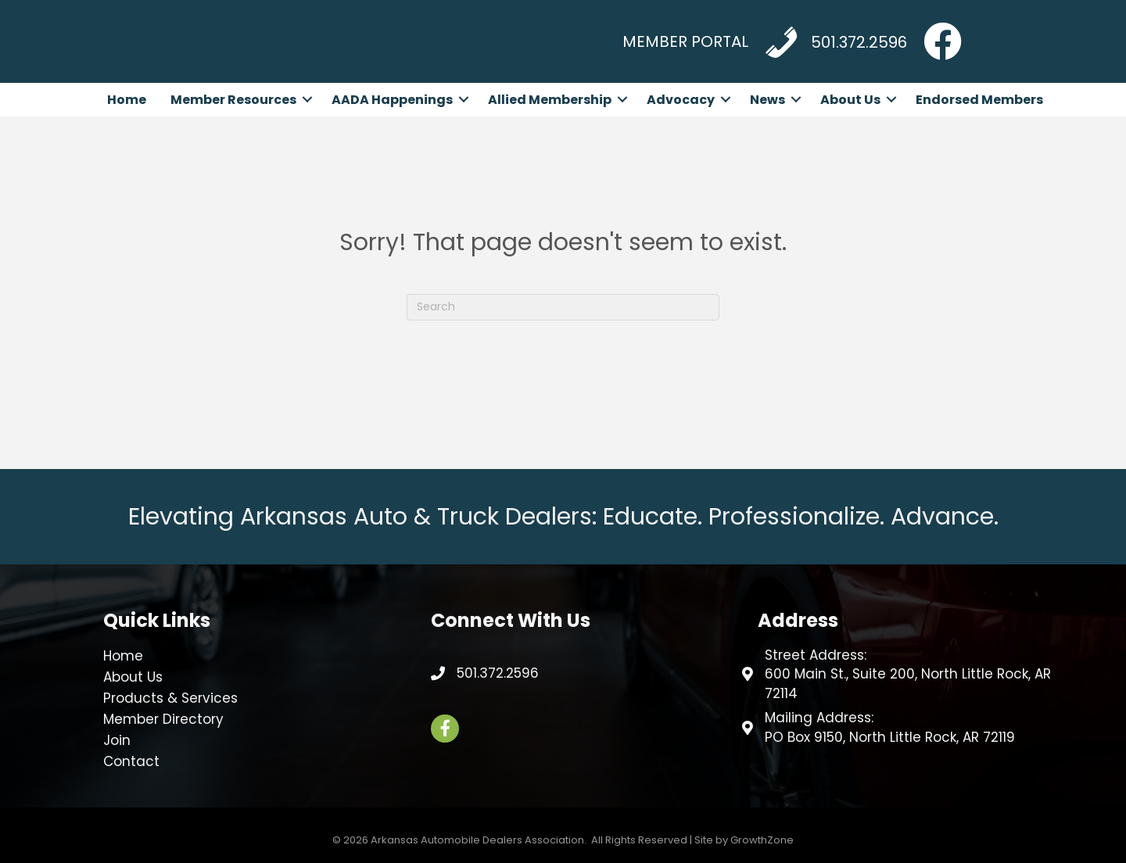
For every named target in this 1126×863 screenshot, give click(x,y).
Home (126, 100)
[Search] (563, 307)
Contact (131, 761)
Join (117, 740)
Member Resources (233, 100)
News (767, 100)
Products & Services (170, 698)
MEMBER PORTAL (685, 41)
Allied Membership (549, 100)
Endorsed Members (979, 100)
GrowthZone (762, 840)
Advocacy (681, 100)
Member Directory (163, 719)
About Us (850, 100)
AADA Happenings (392, 100)
